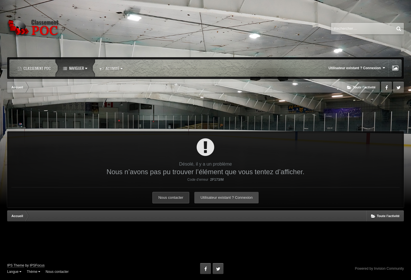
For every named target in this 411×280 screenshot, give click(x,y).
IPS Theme (15, 265)
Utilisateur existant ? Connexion (357, 68)
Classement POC (37, 68)
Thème (34, 272)
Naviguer (77, 68)
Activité (114, 68)
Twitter (398, 87)
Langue (14, 272)
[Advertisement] (205, 113)
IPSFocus (37, 265)
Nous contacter (170, 197)
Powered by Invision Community (379, 269)
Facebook (386, 87)
